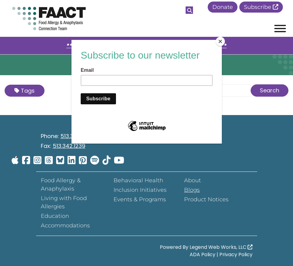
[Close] (220, 41)
